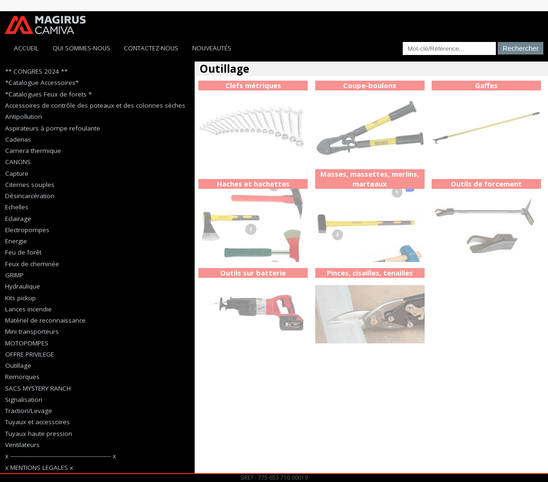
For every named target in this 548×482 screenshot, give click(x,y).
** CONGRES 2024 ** (36, 71)
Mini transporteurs (32, 331)
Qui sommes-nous (81, 48)
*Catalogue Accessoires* (42, 82)
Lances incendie (28, 309)
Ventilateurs (22, 445)
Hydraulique (22, 286)
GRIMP (14, 275)
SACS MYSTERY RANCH (38, 388)
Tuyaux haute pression (38, 433)
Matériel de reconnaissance (45, 320)
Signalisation (23, 399)
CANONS (18, 162)
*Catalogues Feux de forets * (48, 94)
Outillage (18, 365)
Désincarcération (29, 196)
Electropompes (27, 230)
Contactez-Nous (151, 48)
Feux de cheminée (32, 264)
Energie (16, 241)
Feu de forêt (23, 252)
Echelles (16, 207)
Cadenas (18, 139)
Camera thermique (33, 150)
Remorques (22, 376)
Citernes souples (29, 184)
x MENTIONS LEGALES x (39, 467)
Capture (16, 173)
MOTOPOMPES (26, 343)
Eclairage (18, 218)
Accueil (26, 48)
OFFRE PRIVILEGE (29, 354)
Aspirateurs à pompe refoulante (52, 128)
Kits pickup (20, 298)
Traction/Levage (28, 410)
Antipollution (23, 116)
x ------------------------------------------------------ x (60, 456)
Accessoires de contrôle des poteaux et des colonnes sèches (95, 105)
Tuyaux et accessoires (37, 422)
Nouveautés (211, 48)
